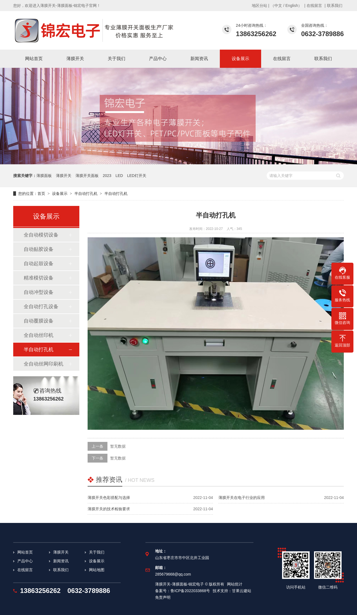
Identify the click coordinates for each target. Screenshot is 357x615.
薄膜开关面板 (87, 175)
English (291, 5)
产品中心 (25, 561)
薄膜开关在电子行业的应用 (241, 497)
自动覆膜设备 (38, 321)
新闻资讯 (61, 561)
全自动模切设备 (41, 235)
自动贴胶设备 (38, 249)
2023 (107, 175)
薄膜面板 (44, 175)
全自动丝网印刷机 (43, 364)
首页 (41, 193)
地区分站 (259, 5)
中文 (278, 5)
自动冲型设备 (38, 292)
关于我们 (96, 552)
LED (119, 175)
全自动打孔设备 (41, 306)
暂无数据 (118, 446)
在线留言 (314, 5)
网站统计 (234, 584)
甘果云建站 (241, 591)
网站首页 (25, 552)
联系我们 (334, 5)
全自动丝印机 (38, 335)
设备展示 (59, 193)
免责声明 (163, 597)
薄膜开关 (63, 175)
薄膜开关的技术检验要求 (109, 509)
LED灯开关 (136, 175)
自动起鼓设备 (38, 263)
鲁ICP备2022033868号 (190, 591)
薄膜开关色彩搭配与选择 (109, 497)
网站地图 (96, 570)
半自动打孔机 (86, 193)
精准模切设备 (38, 278)
